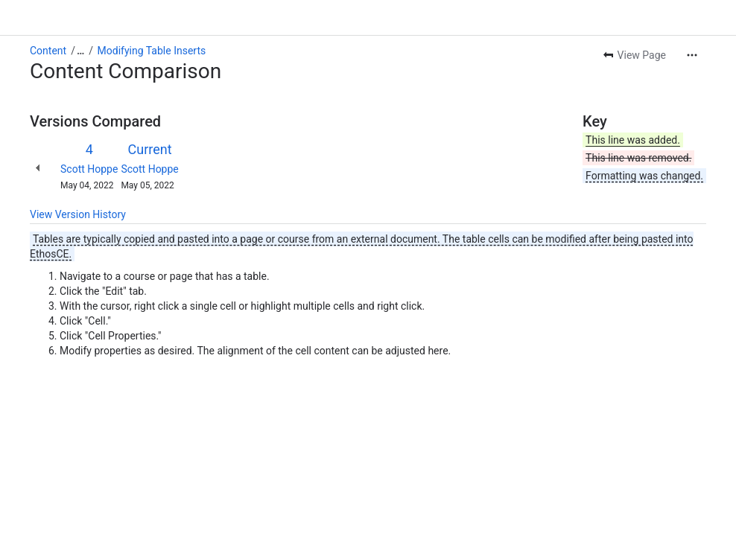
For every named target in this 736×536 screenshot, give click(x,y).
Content (48, 51)
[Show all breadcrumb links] (80, 50)
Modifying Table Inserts (152, 51)
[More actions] (692, 55)
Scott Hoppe (89, 169)
